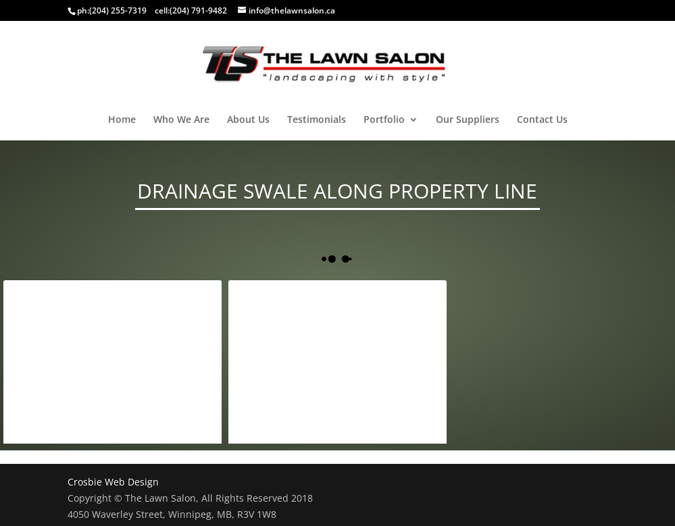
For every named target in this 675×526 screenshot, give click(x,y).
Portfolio (384, 120)
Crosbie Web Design (113, 481)
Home (122, 120)
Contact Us (542, 120)
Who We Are (181, 120)
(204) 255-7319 (118, 10)
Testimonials (316, 120)
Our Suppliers (467, 120)
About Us (248, 120)
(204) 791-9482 (198, 10)
